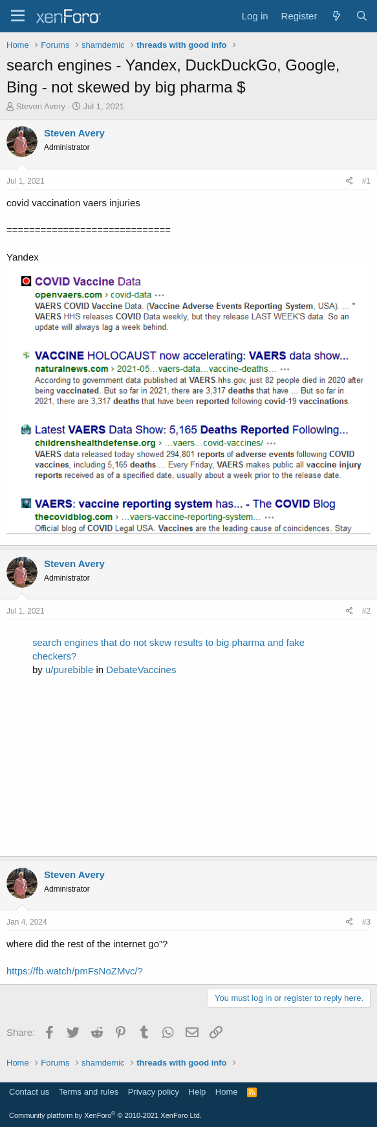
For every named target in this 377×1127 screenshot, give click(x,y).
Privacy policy (153, 1092)
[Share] (349, 181)
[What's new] (336, 16)
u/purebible (69, 669)
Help (197, 1092)
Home (226, 1092)
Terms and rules (88, 1092)
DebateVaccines (141, 669)
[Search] (361, 16)
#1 (366, 181)
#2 (366, 611)
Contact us (29, 1092)
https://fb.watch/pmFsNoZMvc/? (74, 970)
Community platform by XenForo (105, 1115)
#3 (366, 922)
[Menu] (18, 16)
